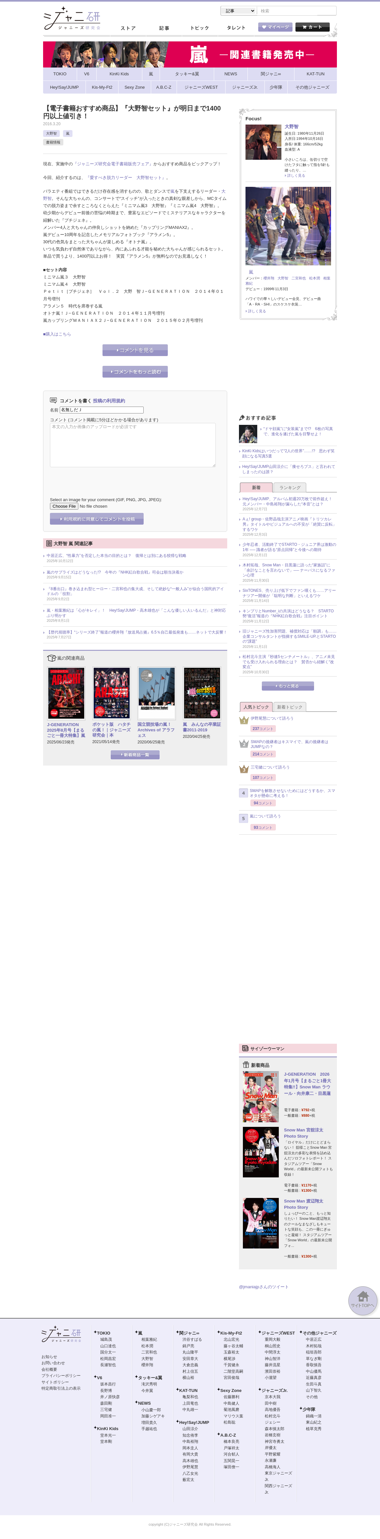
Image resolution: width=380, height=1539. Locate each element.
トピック (200, 29)
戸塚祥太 (231, 1448)
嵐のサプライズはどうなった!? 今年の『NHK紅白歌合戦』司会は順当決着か (115, 573)
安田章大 (190, 1359)
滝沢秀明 (149, 1384)
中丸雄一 (190, 1410)
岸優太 (271, 1448)
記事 (164, 29)
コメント (58, 420)
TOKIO (103, 1333)
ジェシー (272, 1423)
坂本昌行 (108, 1384)
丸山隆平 (190, 1353)
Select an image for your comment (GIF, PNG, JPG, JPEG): (106, 500)
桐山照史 (272, 1346)
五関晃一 (231, 1461)
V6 (99, 1378)
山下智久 (314, 1391)
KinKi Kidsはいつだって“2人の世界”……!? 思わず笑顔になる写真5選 (288, 454)
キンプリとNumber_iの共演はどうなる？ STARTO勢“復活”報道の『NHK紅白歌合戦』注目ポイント (288, 614)
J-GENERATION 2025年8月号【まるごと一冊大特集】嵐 (66, 731)
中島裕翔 (190, 1442)
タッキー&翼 (150, 1378)
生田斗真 (314, 1384)
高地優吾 (272, 1410)
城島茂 (106, 1340)
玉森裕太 (231, 1353)
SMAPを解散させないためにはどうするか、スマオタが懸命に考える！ (287, 794)
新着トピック (290, 707)
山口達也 (108, 1346)
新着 (256, 488)
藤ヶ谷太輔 (233, 1346)
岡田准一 (108, 1416)
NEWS (144, 1403)
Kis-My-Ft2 (231, 1333)
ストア (128, 29)
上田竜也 (190, 1404)
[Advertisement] (288, 370)
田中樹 (271, 1404)
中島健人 (231, 1404)
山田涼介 (190, 1429)
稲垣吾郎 (314, 1353)
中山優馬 (314, 1372)
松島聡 (229, 1423)
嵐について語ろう (260, 819)
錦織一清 (314, 1416)
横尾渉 (229, 1359)
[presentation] (99, 478)
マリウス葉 (233, 1416)
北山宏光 (231, 1340)
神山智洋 (272, 1359)
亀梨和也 (190, 1397)
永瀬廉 (271, 1461)
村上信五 (190, 1372)
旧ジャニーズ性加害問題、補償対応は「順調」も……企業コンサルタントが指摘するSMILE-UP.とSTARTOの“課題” (290, 637)
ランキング (290, 488)
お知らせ (49, 1357)
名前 (54, 410)
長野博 (106, 1391)
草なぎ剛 (314, 1359)
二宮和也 (299, 279)
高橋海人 (272, 1467)
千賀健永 (231, 1365)
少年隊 (309, 1410)
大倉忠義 (190, 1365)
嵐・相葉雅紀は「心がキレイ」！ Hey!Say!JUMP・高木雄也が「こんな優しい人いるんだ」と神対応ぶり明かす (136, 614)
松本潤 (314, 279)
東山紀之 (314, 1423)
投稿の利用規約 (109, 401)
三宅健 (106, 1410)
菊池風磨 (231, 1410)
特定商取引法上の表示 (61, 1389)
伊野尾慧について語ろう (266, 721)
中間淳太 (272, 1353)
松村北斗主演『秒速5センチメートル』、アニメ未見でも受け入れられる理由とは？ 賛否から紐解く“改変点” (289, 662)
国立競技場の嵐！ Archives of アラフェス (156, 731)
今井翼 (147, 1391)
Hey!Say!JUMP (194, 1423)
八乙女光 (190, 1474)
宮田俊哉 (231, 1378)
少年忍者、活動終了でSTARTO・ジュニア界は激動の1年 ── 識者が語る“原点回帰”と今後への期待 (289, 548)
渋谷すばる (192, 1340)
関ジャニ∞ (189, 1333)
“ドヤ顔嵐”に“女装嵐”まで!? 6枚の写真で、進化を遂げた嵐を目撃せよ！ (298, 432)
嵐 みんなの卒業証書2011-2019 (202, 728)
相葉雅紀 (149, 1340)
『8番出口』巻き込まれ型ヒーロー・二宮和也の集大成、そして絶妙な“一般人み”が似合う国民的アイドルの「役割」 (135, 592)
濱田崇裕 (272, 1372)
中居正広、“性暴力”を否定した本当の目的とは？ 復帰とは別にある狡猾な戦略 (116, 556)
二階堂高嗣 (233, 1372)
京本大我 (272, 1397)
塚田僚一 (231, 1467)
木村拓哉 (314, 1346)
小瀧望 (271, 1378)
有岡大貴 (190, 1455)
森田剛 (106, 1404)
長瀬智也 (108, 1365)
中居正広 (314, 1340)
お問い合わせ (53, 1363)
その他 (312, 1397)
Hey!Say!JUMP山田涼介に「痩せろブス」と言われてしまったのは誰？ (288, 470)
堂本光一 (108, 1436)
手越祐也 (149, 1429)
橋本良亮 (231, 1442)
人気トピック (256, 707)
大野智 (51, 134)
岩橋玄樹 (272, 1435)
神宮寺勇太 (274, 1442)
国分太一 (108, 1353)
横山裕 (188, 1378)
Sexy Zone (231, 1391)
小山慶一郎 (151, 1410)
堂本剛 (106, 1442)
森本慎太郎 (274, 1429)
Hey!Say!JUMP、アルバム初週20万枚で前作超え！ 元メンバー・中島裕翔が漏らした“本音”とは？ (289, 502)
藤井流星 (272, 1365)
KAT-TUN (188, 1391)
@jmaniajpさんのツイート (264, 1287)
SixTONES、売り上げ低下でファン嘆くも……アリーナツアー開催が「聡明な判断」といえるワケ (289, 594)
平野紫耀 (272, 1455)
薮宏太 (188, 1480)
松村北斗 (272, 1416)
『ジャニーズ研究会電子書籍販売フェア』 (113, 164)
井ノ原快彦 (110, 1397)
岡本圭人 (190, 1448)
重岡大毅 (272, 1340)
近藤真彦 (314, 1378)
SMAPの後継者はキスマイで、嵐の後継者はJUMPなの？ (283, 745)
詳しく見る (296, 176)
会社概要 (49, 1370)
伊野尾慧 (190, 1467)
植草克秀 (314, 1429)
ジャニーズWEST (278, 1333)
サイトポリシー (55, 1383)
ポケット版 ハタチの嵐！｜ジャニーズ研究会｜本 (111, 731)
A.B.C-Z (228, 1435)
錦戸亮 (188, 1346)
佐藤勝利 (231, 1397)
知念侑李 (190, 1436)
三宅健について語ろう (264, 770)
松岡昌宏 (108, 1359)
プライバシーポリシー (61, 1376)
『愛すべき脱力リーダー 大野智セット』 (126, 178)
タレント (236, 29)
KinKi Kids (108, 1429)
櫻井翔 (268, 279)
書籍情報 (53, 143)
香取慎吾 (314, 1365)
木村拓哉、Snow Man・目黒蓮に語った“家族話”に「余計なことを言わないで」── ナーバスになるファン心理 (289, 570)
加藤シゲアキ (153, 1416)
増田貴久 (149, 1423)
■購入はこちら (57, 334)
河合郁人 (231, 1455)
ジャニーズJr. (274, 1391)
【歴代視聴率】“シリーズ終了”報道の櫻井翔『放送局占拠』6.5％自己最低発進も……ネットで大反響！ (137, 633)
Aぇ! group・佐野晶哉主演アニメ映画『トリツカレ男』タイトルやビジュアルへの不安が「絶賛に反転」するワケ (290, 524)
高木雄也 (190, 1461)
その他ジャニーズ (320, 1333)
